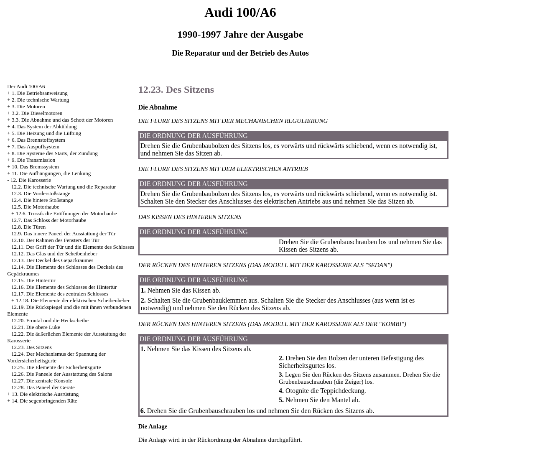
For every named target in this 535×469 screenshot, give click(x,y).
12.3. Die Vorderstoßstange (40, 193)
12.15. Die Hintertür (33, 280)
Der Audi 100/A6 (26, 86)
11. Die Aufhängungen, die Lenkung (51, 173)
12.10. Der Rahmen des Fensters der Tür (55, 240)
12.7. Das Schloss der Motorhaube (48, 220)
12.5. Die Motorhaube (35, 207)
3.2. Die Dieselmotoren (37, 113)
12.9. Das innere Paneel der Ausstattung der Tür (63, 233)
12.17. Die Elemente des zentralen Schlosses (59, 294)
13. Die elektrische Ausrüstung (45, 394)
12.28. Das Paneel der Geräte (43, 387)
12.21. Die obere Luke (35, 327)
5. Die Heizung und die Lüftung (46, 133)
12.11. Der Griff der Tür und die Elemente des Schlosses (72, 247)
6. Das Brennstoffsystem (38, 140)
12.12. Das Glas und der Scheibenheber (54, 253)
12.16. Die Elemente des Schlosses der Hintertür (64, 287)
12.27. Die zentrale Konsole (41, 380)
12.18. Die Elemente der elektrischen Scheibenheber (73, 300)
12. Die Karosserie (30, 180)
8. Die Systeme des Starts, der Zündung (55, 153)
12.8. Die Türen (28, 227)
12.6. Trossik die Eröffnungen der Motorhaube (66, 213)
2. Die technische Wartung (40, 100)
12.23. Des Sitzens (31, 347)
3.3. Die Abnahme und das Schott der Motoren (62, 120)
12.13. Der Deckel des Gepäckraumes (52, 260)
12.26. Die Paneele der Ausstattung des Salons (61, 374)
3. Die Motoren (28, 106)
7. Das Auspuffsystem (35, 146)
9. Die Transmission (33, 160)
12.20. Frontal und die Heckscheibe (50, 320)
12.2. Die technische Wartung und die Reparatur (63, 187)
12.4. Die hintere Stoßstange (42, 200)
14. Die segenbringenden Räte (44, 401)
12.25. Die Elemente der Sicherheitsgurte (56, 367)
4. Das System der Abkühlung (44, 126)
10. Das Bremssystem (35, 166)
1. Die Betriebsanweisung (40, 93)
